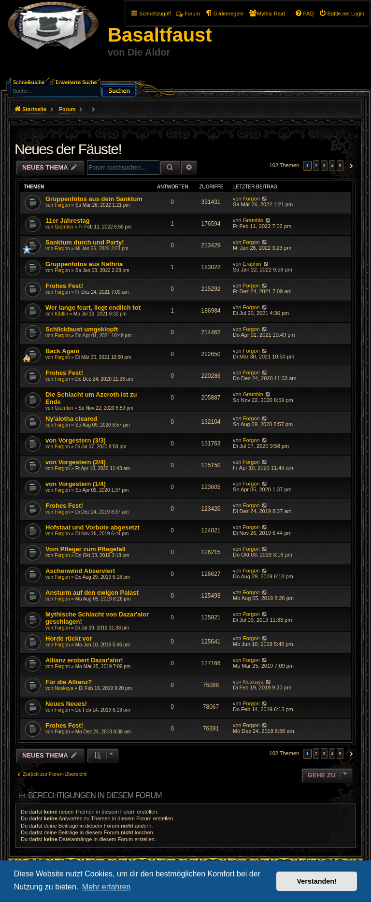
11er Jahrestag (67, 220)
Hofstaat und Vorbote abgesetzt (92, 527)
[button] (350, 165)
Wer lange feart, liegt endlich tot (93, 307)
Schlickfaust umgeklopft (81, 329)
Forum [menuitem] (188, 13)
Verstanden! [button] (317, 881)
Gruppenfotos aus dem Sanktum (94, 198)
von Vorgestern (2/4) (75, 462)
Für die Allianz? (68, 682)
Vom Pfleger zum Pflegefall (85, 549)
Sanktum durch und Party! (84, 242)
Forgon (62, 205)
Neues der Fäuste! (67, 149)
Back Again (62, 351)
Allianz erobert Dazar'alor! (84, 660)
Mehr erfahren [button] (106, 887)
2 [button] (316, 165)
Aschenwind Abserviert (80, 570)
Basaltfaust (160, 34)
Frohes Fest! (64, 285)
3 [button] (324, 165)
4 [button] (332, 165)
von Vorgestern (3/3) (75, 440)
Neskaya (64, 688)
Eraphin (252, 264)
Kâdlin (61, 313)
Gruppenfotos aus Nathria (84, 264)
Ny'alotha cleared (71, 418)
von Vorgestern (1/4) (75, 483)
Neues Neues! (66, 703)
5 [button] (340, 165)
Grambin (64, 226)
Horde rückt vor (68, 638)
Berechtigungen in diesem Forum (94, 795)
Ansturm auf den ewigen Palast (92, 592)
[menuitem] (341, 13)
